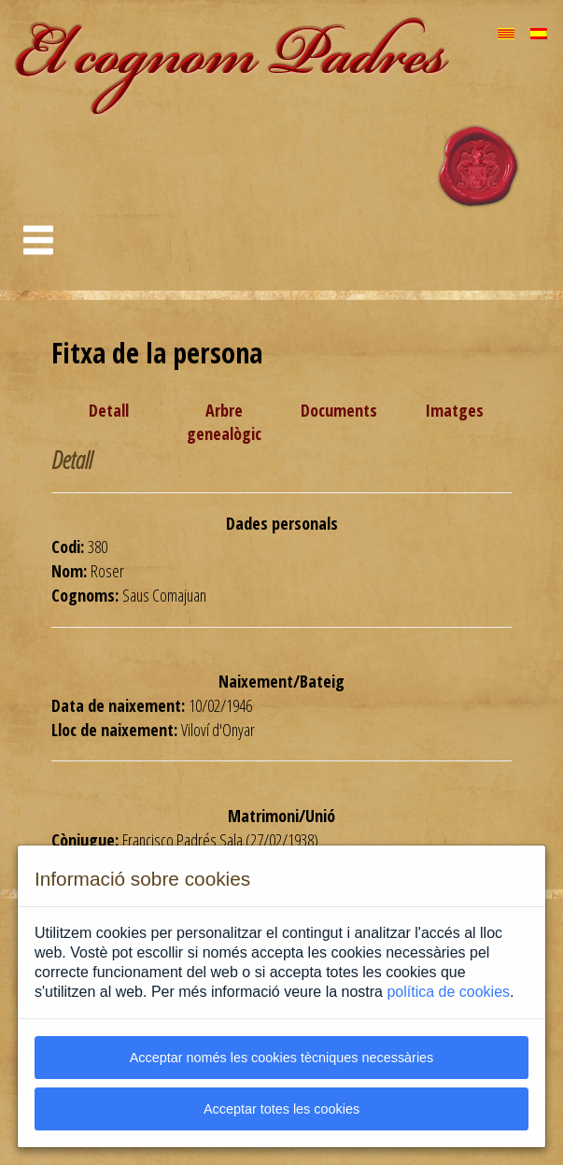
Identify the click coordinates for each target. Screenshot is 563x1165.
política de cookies (448, 992)
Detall (109, 410)
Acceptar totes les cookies (281, 1108)
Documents (339, 410)
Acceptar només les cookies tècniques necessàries (282, 1057)
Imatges (454, 410)
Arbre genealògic (224, 422)
